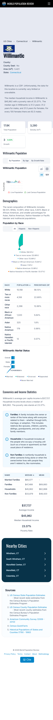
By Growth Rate (37, 161)
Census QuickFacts (19, 666)
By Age (26, 161)
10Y (47, 175)
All (41, 175)
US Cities (7, 41)
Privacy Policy (10, 695)
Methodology (44, 695)
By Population (14, 161)
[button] (49, 3)
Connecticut (22, 41)
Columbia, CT (12, 617)
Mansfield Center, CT (16, 605)
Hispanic (22, 248)
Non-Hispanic (33, 248)
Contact (27, 695)
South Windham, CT (15, 600)
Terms (19, 695)
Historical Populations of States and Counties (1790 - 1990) (26, 671)
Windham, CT (12, 594)
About (34, 695)
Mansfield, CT (12, 611)
